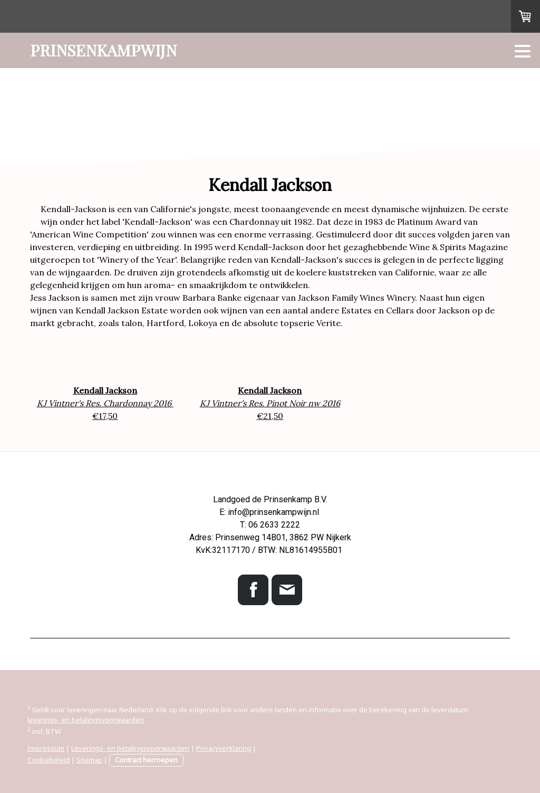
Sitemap (89, 760)
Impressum (45, 748)
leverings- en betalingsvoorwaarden (85, 719)
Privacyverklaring (223, 748)
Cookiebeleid (48, 760)
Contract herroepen (146, 760)
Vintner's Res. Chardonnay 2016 (111, 403)
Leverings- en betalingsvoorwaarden (130, 748)
